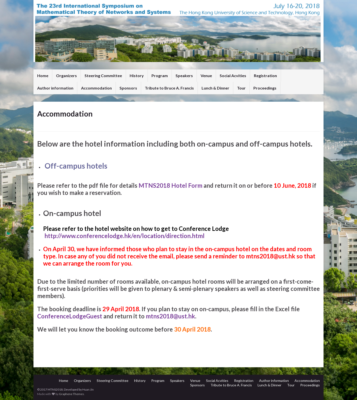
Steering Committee (103, 75)
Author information (55, 88)
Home (42, 75)
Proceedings (264, 88)
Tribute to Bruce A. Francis (169, 88)
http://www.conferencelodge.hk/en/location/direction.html (125, 235)
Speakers (184, 75)
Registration (265, 75)
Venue (206, 75)
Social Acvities (233, 75)
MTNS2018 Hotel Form (170, 185)
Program (159, 75)
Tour (241, 88)
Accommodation (96, 88)
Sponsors (128, 88)
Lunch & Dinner (215, 88)
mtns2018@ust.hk (270, 256)
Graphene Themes (71, 394)
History (137, 75)
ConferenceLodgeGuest (69, 316)
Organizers (66, 75)
